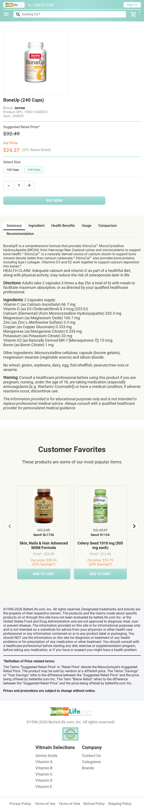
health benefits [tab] (63, 226)
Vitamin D (44, 780)
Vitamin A (44, 762)
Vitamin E (43, 786)
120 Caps (12, 169)
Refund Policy (94, 804)
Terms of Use (45, 804)
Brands (88, 768)
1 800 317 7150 (41, 4)
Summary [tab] (14, 226)
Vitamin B (43, 768)
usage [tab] (86, 226)
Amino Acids (46, 755)
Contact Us (91, 755)
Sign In (132, 5)
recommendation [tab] (20, 234)
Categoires (91, 762)
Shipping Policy (120, 804)
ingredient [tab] (36, 226)
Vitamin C (44, 774)
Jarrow (19, 108)
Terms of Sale (69, 804)
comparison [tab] (107, 226)
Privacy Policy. (20, 804)
